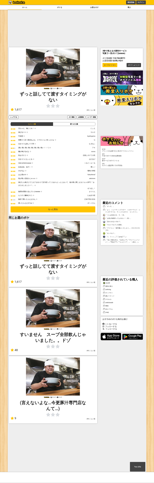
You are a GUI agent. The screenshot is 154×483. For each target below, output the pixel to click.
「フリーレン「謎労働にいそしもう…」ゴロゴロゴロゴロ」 (121, 229)
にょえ (93, 128)
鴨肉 (106, 306)
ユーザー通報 (91, 117)
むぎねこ (92, 144)
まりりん (92, 191)
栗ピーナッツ (108, 296)
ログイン (141, 2)
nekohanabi (108, 303)
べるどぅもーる (89, 163)
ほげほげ (92, 159)
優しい (93, 167)
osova (93, 151)
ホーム (24, 7)
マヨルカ (107, 299)
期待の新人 (108, 286)
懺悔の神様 (91, 171)
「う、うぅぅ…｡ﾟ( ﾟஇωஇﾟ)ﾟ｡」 (115, 237)
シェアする (13, 117)
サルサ (93, 132)
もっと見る (53, 209)
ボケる (59, 7)
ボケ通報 (71, 117)
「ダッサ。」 (108, 206)
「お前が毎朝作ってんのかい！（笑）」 (117, 218)
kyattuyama (91, 136)
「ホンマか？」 (109, 233)
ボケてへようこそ (134, 65)
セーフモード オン (110, 65)
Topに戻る (137, 467)
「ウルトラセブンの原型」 (113, 225)
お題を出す (94, 7)
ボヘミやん (91, 203)
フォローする (110, 326)
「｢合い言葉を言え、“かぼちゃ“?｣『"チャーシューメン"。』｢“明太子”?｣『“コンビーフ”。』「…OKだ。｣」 (121, 241)
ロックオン (108, 293)
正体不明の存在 (89, 199)
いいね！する (110, 324)
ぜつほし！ (91, 188)
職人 (129, 7)
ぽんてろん (108, 309)
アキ (93, 148)
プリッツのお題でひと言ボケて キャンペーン (121, 150)
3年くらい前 (91, 110)
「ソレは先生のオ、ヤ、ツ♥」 (114, 215)
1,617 (16, 109)
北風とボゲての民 (89, 155)
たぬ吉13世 (91, 195)
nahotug (107, 289)
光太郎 (106, 283)
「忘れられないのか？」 (112, 221)
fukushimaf (91, 174)
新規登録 (131, 2)
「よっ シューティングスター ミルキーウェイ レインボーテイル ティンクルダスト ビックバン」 (121, 211)
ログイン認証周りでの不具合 (121, 164)
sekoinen (92, 178)
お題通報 (81, 117)
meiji (106, 312)
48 (14, 350)
